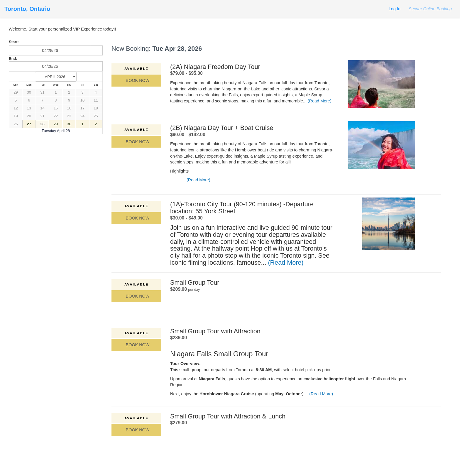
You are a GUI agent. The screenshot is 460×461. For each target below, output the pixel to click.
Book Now (137, 80)
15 (56, 108)
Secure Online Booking (429, 8)
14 (42, 108)
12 (15, 108)
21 (42, 116)
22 (56, 116)
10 (82, 100)
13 (29, 108)
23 (69, 116)
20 (29, 116)
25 (96, 116)
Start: (14, 42)
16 (69, 108)
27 (29, 124)
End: (13, 58)
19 (15, 116)
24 (82, 116)
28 (42, 124)
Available (136, 68)
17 (82, 108)
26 (15, 124)
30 (29, 92)
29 (15, 92)
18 (96, 108)
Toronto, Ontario (27, 9)
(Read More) (320, 101)
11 (96, 100)
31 (42, 92)
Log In (394, 8)
